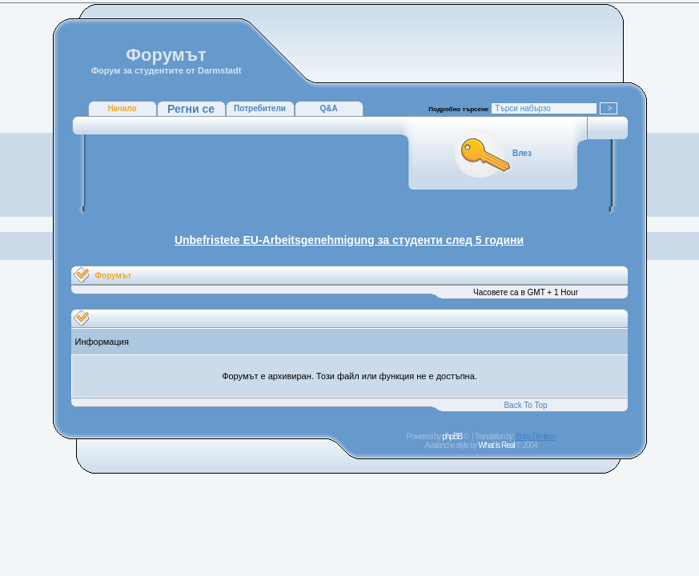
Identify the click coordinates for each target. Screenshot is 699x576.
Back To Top (525, 405)
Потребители (260, 108)
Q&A (328, 108)
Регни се (191, 108)
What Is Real (496, 445)
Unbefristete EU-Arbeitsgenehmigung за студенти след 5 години (349, 240)
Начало (121, 108)
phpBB (452, 436)
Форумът (113, 275)
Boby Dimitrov (535, 436)
